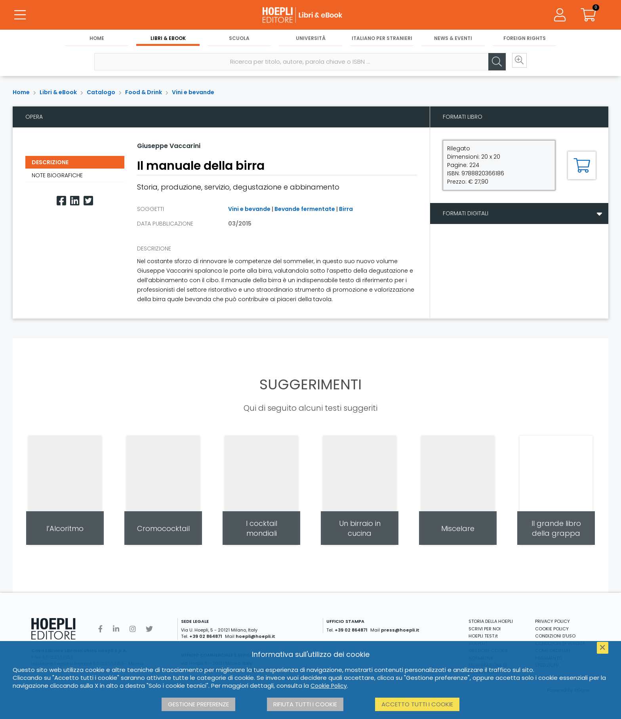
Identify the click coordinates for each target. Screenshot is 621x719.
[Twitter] (88, 201)
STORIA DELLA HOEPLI (491, 621)
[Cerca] (492, 63)
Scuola (239, 40)
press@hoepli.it (400, 630)
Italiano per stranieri (382, 40)
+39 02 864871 (205, 636)
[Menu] (20, 16)
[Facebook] (61, 201)
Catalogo (101, 92)
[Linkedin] (75, 201)
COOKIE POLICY (552, 629)
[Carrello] (588, 16)
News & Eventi (453, 40)
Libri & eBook (168, 40)
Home (97, 40)
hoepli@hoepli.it (255, 636)
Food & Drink (143, 92)
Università (311, 40)
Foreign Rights (524, 40)
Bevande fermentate (304, 209)
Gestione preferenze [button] (198, 704)
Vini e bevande (193, 92)
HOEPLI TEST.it (483, 636)
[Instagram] (133, 629)
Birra (346, 209)
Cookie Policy (328, 686)
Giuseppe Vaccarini (168, 145)
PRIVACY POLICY (552, 621)
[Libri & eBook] (310, 16)
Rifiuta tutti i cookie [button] (305, 704)
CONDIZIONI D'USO (555, 636)
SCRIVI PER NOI (485, 629)
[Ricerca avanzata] (515, 63)
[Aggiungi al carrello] (582, 165)
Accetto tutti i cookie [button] (417, 704)
